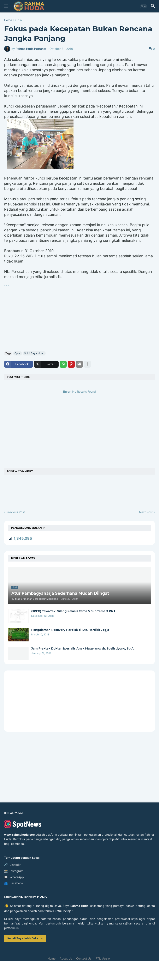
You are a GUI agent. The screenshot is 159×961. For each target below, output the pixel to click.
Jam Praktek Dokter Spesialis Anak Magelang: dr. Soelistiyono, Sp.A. (83, 648)
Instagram (13, 871)
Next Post (146, 512)
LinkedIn (12, 865)
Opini (18, 20)
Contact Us (83, 958)
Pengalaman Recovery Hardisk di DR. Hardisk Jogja (70, 630)
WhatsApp (14, 877)
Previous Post (15, 512)
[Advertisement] (79, 317)
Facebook (13, 883)
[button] (5, 6)
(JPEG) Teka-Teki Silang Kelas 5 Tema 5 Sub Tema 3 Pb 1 (73, 611)
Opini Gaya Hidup (34, 353)
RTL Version (103, 958)
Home (8, 20)
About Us (66, 958)
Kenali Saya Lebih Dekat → (25, 938)
